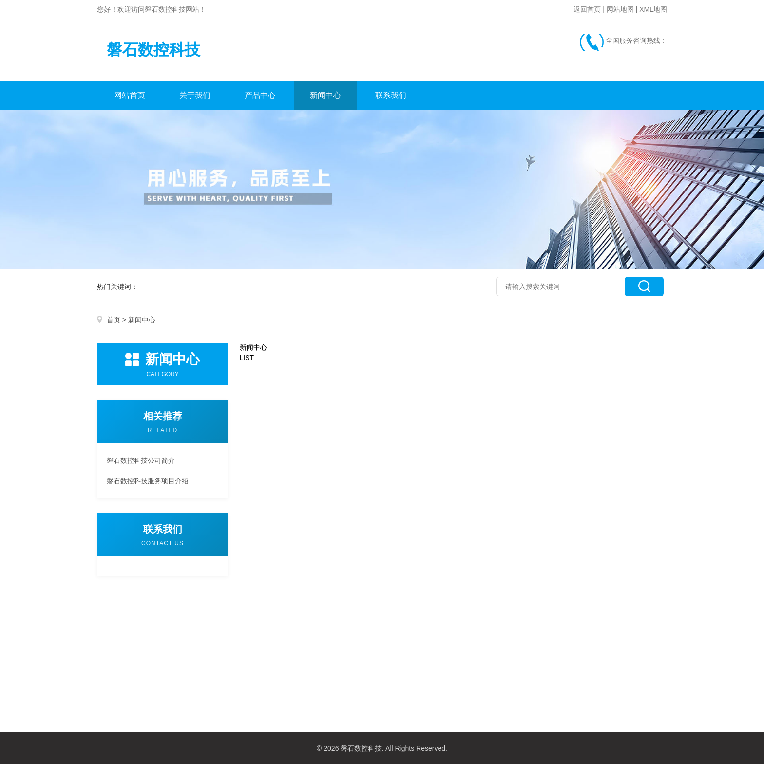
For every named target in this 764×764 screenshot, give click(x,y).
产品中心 (260, 95)
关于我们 (194, 95)
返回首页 (587, 9)
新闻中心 (325, 95)
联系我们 (390, 95)
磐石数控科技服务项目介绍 (148, 481)
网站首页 (129, 95)
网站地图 (620, 9)
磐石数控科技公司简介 (141, 460)
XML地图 (653, 9)
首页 (113, 320)
